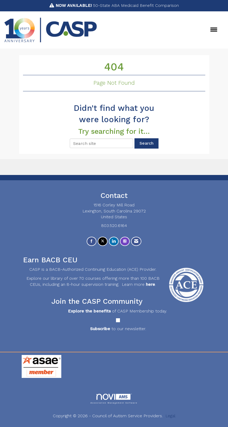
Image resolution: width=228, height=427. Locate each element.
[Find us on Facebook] (91, 241)
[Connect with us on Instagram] (125, 241)
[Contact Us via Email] (136, 241)
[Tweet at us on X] (103, 241)
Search (146, 143)
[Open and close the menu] (160, 30)
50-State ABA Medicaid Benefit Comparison (117, 5)
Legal (170, 415)
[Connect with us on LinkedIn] (114, 241)
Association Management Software (113, 399)
